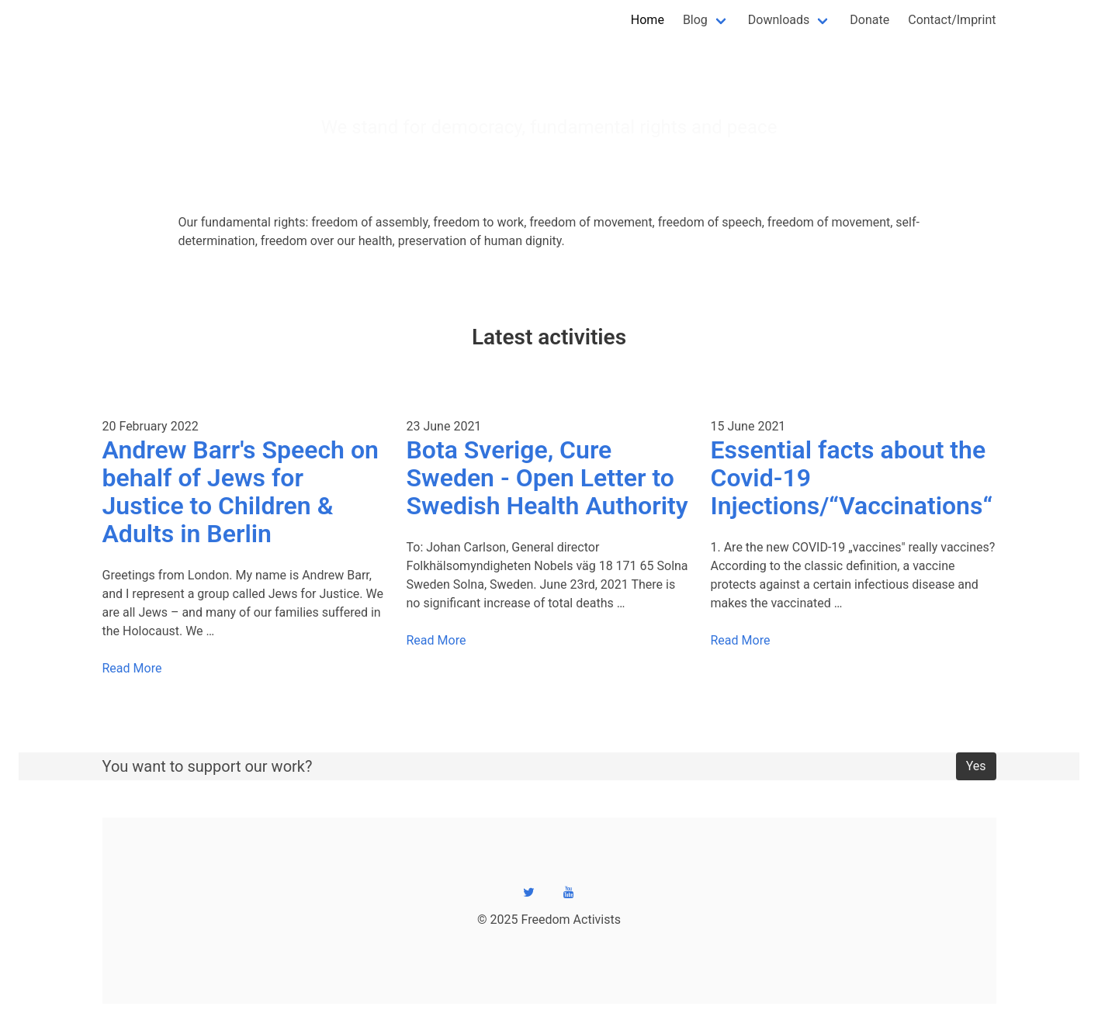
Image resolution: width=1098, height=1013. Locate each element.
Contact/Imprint (952, 19)
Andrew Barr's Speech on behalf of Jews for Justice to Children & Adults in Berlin (240, 491)
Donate (869, 19)
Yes (976, 766)
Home (647, 19)
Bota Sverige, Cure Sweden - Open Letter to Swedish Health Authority (547, 477)
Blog (695, 19)
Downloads (778, 19)
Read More (132, 668)
